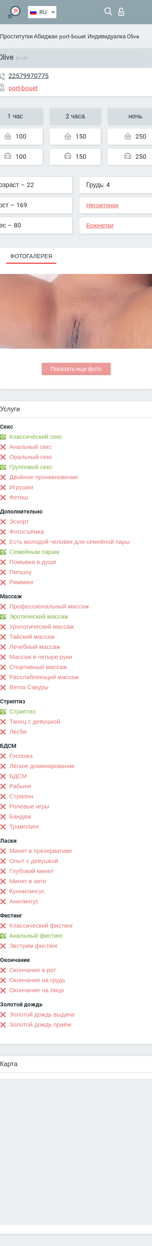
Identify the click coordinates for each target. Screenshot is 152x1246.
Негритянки (102, 205)
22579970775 (29, 76)
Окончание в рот (32, 970)
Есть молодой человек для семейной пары (69, 541)
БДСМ (18, 776)
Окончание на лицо (36, 990)
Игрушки (21, 487)
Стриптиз (22, 711)
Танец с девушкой (34, 721)
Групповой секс (30, 467)
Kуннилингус (27, 891)
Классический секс (35, 436)
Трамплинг (24, 826)
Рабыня (20, 786)
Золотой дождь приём (40, 1024)
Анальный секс (30, 446)
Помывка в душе (32, 562)
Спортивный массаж (38, 667)
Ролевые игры (29, 806)
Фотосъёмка (26, 531)
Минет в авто (27, 881)
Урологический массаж (41, 626)
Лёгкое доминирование (42, 766)
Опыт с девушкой (33, 861)
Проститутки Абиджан (29, 36)
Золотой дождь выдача (42, 1014)
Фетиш (18, 497)
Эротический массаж (38, 616)
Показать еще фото (76, 369)
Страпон (21, 796)
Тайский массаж (32, 636)
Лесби (18, 731)
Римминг (21, 582)
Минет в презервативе (40, 851)
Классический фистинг (41, 925)
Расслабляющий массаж (44, 677)
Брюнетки (99, 225)
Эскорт (19, 521)
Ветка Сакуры (28, 687)
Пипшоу (20, 572)
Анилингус (24, 901)
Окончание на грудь (37, 980)
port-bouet (72, 36)
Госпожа (21, 756)
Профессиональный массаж (49, 606)
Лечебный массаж (34, 646)
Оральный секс (30, 457)
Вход (121, 11)
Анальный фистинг (36, 935)
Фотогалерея (31, 256)
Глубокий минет (31, 871)
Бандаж (20, 816)
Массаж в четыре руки (40, 657)
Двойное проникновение (43, 477)
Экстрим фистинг (33, 945)
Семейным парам (34, 552)
